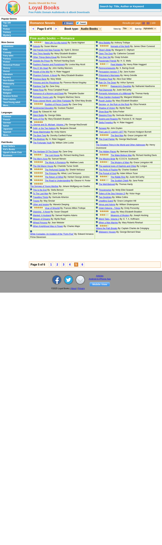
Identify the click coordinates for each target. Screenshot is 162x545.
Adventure (8, 46)
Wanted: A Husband (42, 215)
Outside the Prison (41, 61)
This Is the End (40, 190)
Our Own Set (105, 57)
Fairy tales (8, 55)
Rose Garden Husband (109, 97)
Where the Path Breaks (106, 228)
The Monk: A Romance (55, 162)
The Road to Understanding (57, 180)
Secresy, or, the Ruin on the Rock (114, 104)
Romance (7, 90)
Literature (8, 74)
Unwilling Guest (106, 201)
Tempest (102, 128)
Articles (100, 275)
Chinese (7, 116)
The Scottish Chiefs (120, 180)
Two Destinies (105, 197)
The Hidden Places (107, 151)
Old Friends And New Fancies (46, 50)
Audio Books (89, 28)
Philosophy (8, 83)
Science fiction (10, 96)
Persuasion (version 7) (109, 72)
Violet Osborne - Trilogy (109, 208)
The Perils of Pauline (108, 170)
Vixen (113, 212)
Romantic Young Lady (43, 97)
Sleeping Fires (105, 115)
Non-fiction (8, 80)
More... (6, 105)
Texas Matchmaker (41, 132)
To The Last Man (40, 193)
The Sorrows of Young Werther (44, 186)
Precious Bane (39, 79)
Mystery (7, 35)
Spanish (7, 132)
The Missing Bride (107, 159)
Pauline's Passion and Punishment (49, 64)
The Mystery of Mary (120, 162)
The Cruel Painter (107, 139)
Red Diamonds (105, 90)
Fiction (6, 29)
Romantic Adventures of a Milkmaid (115, 93)
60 (148, 23)
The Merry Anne (40, 159)
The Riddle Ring (118, 177)
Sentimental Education (43, 108)
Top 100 (7, 23)
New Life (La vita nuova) (56, 42)
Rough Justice (105, 101)
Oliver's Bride (105, 50)
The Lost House (52, 155)
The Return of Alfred (54, 177)
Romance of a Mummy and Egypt (48, 93)
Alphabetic (148, 28)
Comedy (7, 52)
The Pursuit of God (107, 173)
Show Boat (104, 111)
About (73, 288)
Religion (7, 93)
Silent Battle (38, 115)
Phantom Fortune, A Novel (45, 75)
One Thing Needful (41, 53)
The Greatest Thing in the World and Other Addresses (120, 145)
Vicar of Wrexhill (52, 208)
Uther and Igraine (41, 204)
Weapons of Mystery (120, 215)
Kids (5, 26)
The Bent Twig (39, 135)
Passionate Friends (107, 61)
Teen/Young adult (11, 102)
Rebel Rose (38, 90)
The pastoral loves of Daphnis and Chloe (117, 166)
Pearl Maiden (117, 64)
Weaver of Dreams (41, 219)
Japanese (8, 129)
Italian (6, 126)
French (6, 119)
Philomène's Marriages (109, 75)
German (7, 123)
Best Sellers (9, 146)
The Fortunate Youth (42, 143)
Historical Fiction (11, 65)
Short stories (9, 99)
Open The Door (106, 53)
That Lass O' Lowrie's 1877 (111, 132)
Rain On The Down (107, 82)
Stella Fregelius (106, 122)
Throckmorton (105, 190)
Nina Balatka (104, 42)
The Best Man (117, 135)
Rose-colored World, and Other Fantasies (52, 101)
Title (125, 28)
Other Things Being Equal (45, 57)
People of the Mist (41, 72)
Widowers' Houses (107, 232)
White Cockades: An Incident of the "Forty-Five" (52, 234)
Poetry (6, 87)
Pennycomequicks (107, 68)
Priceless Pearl (105, 79)
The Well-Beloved (107, 184)
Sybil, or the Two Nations (44, 128)
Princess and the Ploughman (46, 82)
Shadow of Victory (107, 108)
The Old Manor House (43, 166)
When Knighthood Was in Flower (48, 226)
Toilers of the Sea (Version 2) (112, 193)
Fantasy (7, 32)
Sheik (35, 111)
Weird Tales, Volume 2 (109, 219)
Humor (6, 71)
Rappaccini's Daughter (121, 86)
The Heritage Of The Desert (45, 151)
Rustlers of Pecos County (56, 104)
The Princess (51, 173)
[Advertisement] (62, 250)
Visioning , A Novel (41, 212)
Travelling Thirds (40, 197)
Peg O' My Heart (40, 68)
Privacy (81, 288)
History (6, 68)
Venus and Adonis (107, 204)
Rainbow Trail (39, 86)
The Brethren (39, 139)
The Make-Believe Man (121, 155)
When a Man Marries (108, 222)
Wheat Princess (40, 222)
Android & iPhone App (100, 279)
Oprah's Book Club (12, 152)
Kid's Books (9, 149)
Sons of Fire (38, 119)
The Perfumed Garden (55, 170)
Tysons (36, 201)
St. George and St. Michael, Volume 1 (47, 124)
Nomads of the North (120, 46)
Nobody (36, 46)
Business (7, 155)
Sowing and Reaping (108, 119)
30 (143, 23)
